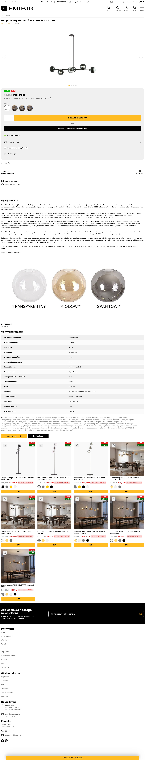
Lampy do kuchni (105, 418)
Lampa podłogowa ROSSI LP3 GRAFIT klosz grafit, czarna (89, 478)
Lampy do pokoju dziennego (97, 424)
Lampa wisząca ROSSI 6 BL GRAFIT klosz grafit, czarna (17, 586)
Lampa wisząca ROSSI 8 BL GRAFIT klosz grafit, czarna (54, 532)
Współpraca (5, 640)
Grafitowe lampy (54, 428)
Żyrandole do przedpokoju (51, 424)
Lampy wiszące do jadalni (60, 420)
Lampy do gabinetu (97, 422)
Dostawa (4, 696)
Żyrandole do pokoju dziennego (121, 424)
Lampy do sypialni (127, 420)
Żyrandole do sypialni (9, 422)
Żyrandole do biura (72, 418)
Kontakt (4, 659)
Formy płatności (7, 692)
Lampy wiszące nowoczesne (40, 418)
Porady (4, 644)
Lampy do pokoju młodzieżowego (37, 426)
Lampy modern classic (38, 430)
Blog (2, 663)
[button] (5, 118)
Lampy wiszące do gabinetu (11, 424)
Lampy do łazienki (45, 422)
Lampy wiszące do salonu (110, 420)
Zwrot (3, 684)
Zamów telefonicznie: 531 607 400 (72, 129)
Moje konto (5, 677)
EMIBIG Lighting (7, 173)
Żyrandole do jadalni (42, 420)
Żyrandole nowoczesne (128, 426)
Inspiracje (4, 648)
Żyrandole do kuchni (119, 418)
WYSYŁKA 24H (131, 428)
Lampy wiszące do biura (89, 418)
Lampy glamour (41, 428)
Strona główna (6, 15)
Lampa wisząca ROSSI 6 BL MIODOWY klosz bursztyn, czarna (89, 532)
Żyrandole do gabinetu (114, 422)
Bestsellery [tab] (38, 436)
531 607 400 (61, 2)
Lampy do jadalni (27, 420)
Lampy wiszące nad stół (70, 428)
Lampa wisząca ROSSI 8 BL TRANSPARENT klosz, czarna (16, 532)
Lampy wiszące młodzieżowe (85, 426)
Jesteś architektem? (8, 2)
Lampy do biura (58, 418)
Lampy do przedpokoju (31, 424)
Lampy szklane (23, 430)
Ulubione (4, 680)
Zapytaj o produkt (11, 181)
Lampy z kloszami (111, 426)
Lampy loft (100, 426)
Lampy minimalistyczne (25, 428)
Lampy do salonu (77, 420)
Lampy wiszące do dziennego (12, 426)
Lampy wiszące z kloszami (19, 418)
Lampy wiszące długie (9, 430)
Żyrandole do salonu (92, 420)
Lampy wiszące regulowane (90, 428)
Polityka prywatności (8, 656)
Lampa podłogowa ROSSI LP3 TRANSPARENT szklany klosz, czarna (53, 478)
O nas (3, 632)
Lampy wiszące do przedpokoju (74, 424)
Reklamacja (5, 688)
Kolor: (6, 103)
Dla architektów (7, 636)
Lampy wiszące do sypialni (28, 422)
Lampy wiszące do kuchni (10, 420)
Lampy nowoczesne (8, 428)
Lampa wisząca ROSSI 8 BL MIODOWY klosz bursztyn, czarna (125, 478)
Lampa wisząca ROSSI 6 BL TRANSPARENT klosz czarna (125, 532)
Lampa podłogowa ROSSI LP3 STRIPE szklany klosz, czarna (17, 478)
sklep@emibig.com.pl (80, 2)
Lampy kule (105, 428)
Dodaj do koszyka (77, 118)
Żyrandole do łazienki (61, 422)
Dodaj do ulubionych (12, 184)
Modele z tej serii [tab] (14, 436)
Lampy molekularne (118, 428)
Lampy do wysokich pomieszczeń (60, 430)
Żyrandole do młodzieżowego (62, 426)
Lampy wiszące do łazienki (80, 422)
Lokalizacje (5, 667)
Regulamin (5, 652)
